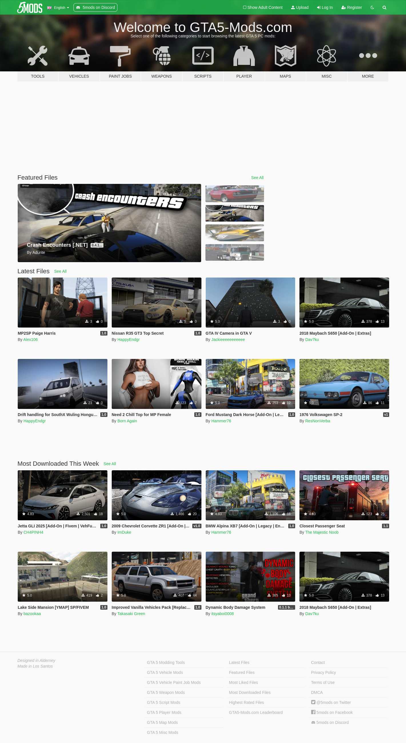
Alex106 (30, 339)
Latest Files (239, 662)
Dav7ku (312, 339)
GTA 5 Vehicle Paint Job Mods (174, 682)
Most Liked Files (243, 682)
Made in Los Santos (35, 666)
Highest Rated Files (246, 702)
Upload (300, 7)
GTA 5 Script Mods (163, 702)
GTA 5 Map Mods (162, 722)
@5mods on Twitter (331, 702)
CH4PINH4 (33, 532)
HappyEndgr (128, 339)
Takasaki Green (131, 613)
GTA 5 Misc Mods (162, 732)
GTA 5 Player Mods (164, 712)
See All (257, 177)
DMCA (317, 692)
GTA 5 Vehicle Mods (165, 672)
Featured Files (242, 672)
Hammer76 (221, 421)
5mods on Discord (330, 722)
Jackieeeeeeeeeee (228, 339)
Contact (318, 662)
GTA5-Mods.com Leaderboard (256, 712)
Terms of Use (323, 682)
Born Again (127, 421)
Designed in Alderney (36, 660)
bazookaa (32, 613)
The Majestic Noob (322, 532)
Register (351, 7)
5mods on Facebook (332, 712)
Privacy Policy (323, 672)
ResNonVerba (317, 421)
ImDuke (124, 532)
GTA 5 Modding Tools (166, 662)
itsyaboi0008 (222, 613)
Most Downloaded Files (250, 692)
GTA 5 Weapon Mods (166, 692)
